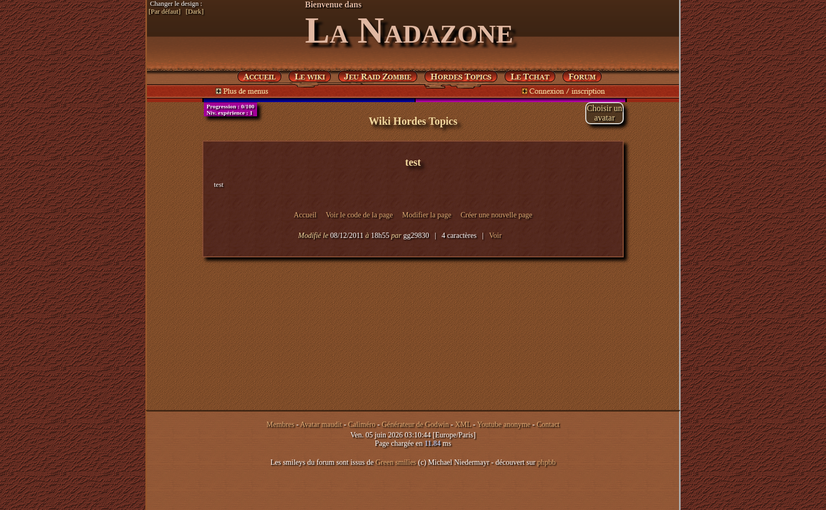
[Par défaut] (165, 11)
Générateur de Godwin (415, 424)
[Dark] (194, 11)
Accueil (305, 215)
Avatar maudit (321, 424)
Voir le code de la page (359, 215)
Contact (548, 424)
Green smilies (396, 462)
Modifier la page (426, 215)
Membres (280, 424)
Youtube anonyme (503, 424)
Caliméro (362, 424)
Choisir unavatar (604, 113)
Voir (495, 235)
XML (463, 424)
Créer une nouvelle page (496, 215)
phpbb (546, 462)
